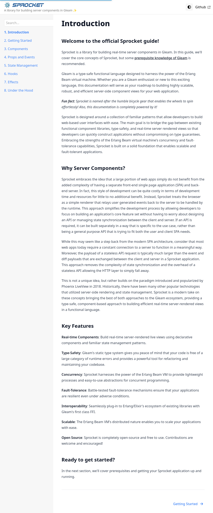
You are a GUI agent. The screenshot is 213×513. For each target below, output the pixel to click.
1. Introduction (16, 32)
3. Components (16, 49)
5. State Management (21, 65)
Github (203, 7)
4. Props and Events (19, 57)
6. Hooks (11, 73)
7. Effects (11, 82)
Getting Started (188, 504)
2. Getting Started (18, 40)
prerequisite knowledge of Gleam (161, 58)
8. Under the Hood (18, 90)
